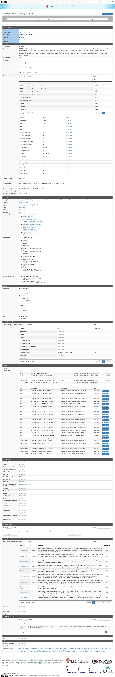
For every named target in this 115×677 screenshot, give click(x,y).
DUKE (106, 550)
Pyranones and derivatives (30, 219)
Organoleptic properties (96, 19)
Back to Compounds (107, 14)
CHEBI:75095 (36, 276)
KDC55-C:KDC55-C (25, 484)
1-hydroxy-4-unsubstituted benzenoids (33, 221)
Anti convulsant (24, 561)
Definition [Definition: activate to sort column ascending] (40, 545)
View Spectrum (105, 390)
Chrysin (22, 513)
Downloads (26, 2)
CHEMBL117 (23, 464)
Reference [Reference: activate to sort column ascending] (97, 328)
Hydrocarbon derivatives (29, 234)
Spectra (56, 19)
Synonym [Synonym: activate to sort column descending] (22, 79)
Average (49, 531)
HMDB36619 (23, 481)
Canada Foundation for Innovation (46, 659)
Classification (31, 19)
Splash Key (77, 370)
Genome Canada (29, 662)
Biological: (25, 310)
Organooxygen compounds (30, 230)
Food (24, 308)
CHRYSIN (22, 490)
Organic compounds (25, 202)
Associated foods (70, 19)
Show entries (25, 76)
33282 (34, 556)
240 (21, 476)
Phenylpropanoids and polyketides (28, 205)
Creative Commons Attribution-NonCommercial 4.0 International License (41, 675)
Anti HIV (22, 570)
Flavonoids (22, 207)
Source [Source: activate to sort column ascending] (96, 79)
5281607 (22, 469)
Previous (99, 113)
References (105, 19)
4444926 (22, 462)
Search (19, 2)
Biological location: (24, 296)
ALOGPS (68, 120)
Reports (34, 2)
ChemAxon (69, 126)
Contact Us (54, 2)
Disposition (6, 288)
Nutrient (25, 318)
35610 (34, 582)
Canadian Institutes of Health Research (27, 659)
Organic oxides (27, 232)
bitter (21, 627)
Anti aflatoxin (23, 550)
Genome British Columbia (51, 662)
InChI (40, 72)
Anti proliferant (23, 592)
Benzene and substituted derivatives (32, 224)
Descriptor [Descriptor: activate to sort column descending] (22, 545)
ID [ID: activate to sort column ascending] (32, 545)
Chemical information (21, 19)
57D (21, 498)
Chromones (26, 218)
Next (109, 113)
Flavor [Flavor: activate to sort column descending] (21, 623)
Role (4, 316)
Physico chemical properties (47, 19)
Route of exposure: (24, 288)
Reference (70, 531)
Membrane (28, 300)
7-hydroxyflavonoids (28, 214)
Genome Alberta (38, 662)
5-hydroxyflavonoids (28, 216)
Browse (12, 2)
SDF (28, 72)
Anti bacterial (23, 556)
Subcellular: (25, 298)
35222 (34, 550)
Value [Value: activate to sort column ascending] (59, 328)
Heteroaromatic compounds (30, 227)
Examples (40, 2)
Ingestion (28, 293)
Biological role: (23, 316)
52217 (34, 561)
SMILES (35, 72)
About (47, 2)
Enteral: (24, 291)
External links (62, 19)
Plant (27, 312)
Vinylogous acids (27, 226)
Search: (102, 76)
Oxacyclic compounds (29, 229)
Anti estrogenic (24, 566)
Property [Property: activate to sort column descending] (22, 328)
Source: (21, 305)
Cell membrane (29, 303)
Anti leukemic (23, 582)
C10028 (30, 279)
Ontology (37, 19)
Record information (11, 19)
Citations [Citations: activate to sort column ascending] (28, 623)
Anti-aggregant (24, 597)
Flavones (22, 210)
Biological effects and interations (82, 19)
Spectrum (108, 373)
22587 (34, 570)
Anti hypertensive (24, 576)
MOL (24, 72)
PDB (31, 72)
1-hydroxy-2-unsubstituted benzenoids (33, 222)
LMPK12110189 (39, 282)
